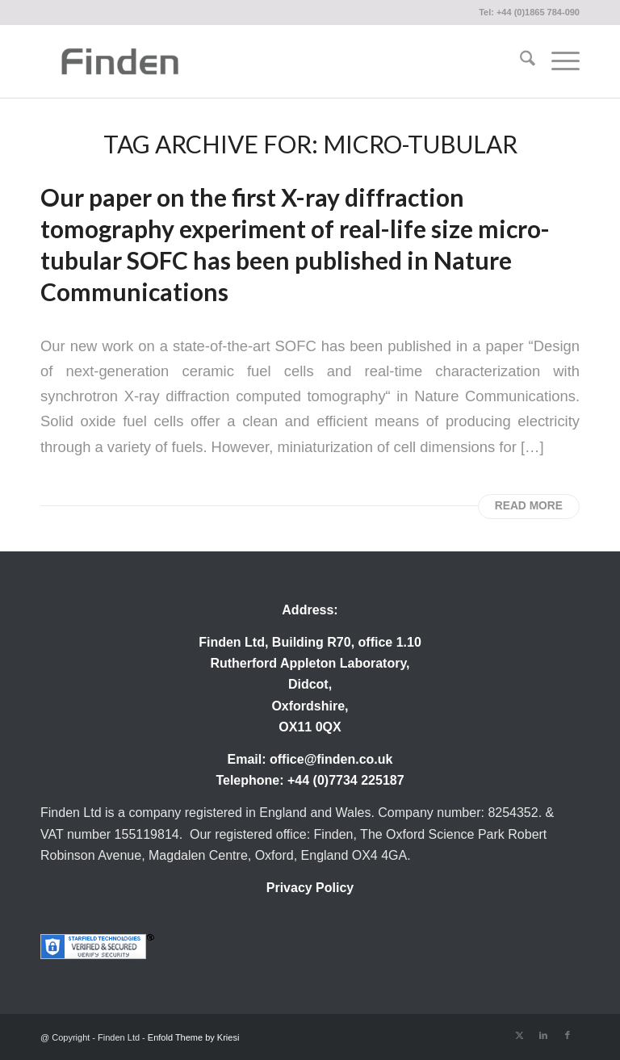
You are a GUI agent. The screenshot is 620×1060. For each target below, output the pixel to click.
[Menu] (557, 61)
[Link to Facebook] (567, 1035)
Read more (529, 506)
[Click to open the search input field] (519, 61)
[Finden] (119, 61)
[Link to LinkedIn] (543, 1035)
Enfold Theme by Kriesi (194, 1037)
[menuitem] (519, 61)
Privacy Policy (310, 888)
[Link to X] (519, 1035)
